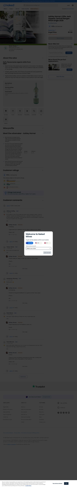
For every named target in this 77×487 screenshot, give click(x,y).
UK (45, 243)
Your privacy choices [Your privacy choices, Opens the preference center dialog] (57, 483)
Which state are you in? (31, 246)
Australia (29, 243)
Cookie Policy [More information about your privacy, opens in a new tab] (28, 485)
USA (37, 243)
